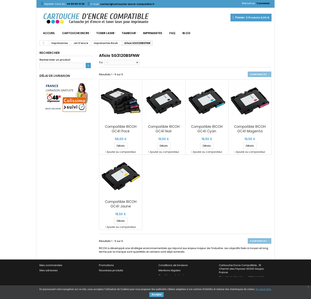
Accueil (49, 33)
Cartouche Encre (75, 33)
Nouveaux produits (111, 270)
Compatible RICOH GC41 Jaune (120, 204)
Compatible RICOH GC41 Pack (120, 129)
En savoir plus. (264, 289)
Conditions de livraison (173, 265)
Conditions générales (172, 275)
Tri (101, 62)
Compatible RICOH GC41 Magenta (250, 129)
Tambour (129, 33)
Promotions (106, 265)
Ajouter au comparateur (121, 152)
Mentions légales (169, 270)
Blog (186, 33)
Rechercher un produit (54, 60)
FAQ (172, 33)
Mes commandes (50, 265)
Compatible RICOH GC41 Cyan (207, 129)
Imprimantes (152, 33)
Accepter (156, 294)
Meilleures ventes (110, 275)
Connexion (263, 3)
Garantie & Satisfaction (173, 281)
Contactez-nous (109, 281)
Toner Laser (105, 33)
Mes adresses (48, 270)
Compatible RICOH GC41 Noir (163, 129)
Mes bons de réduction (54, 281)
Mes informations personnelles (59, 275)
